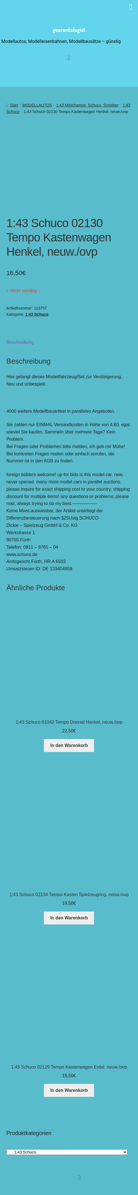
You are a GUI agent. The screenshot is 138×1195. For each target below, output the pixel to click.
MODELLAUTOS (37, 105)
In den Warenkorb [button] (69, 745)
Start (14, 105)
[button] (79, 1178)
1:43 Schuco (36, 314)
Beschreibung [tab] (20, 342)
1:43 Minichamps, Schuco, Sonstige (87, 105)
